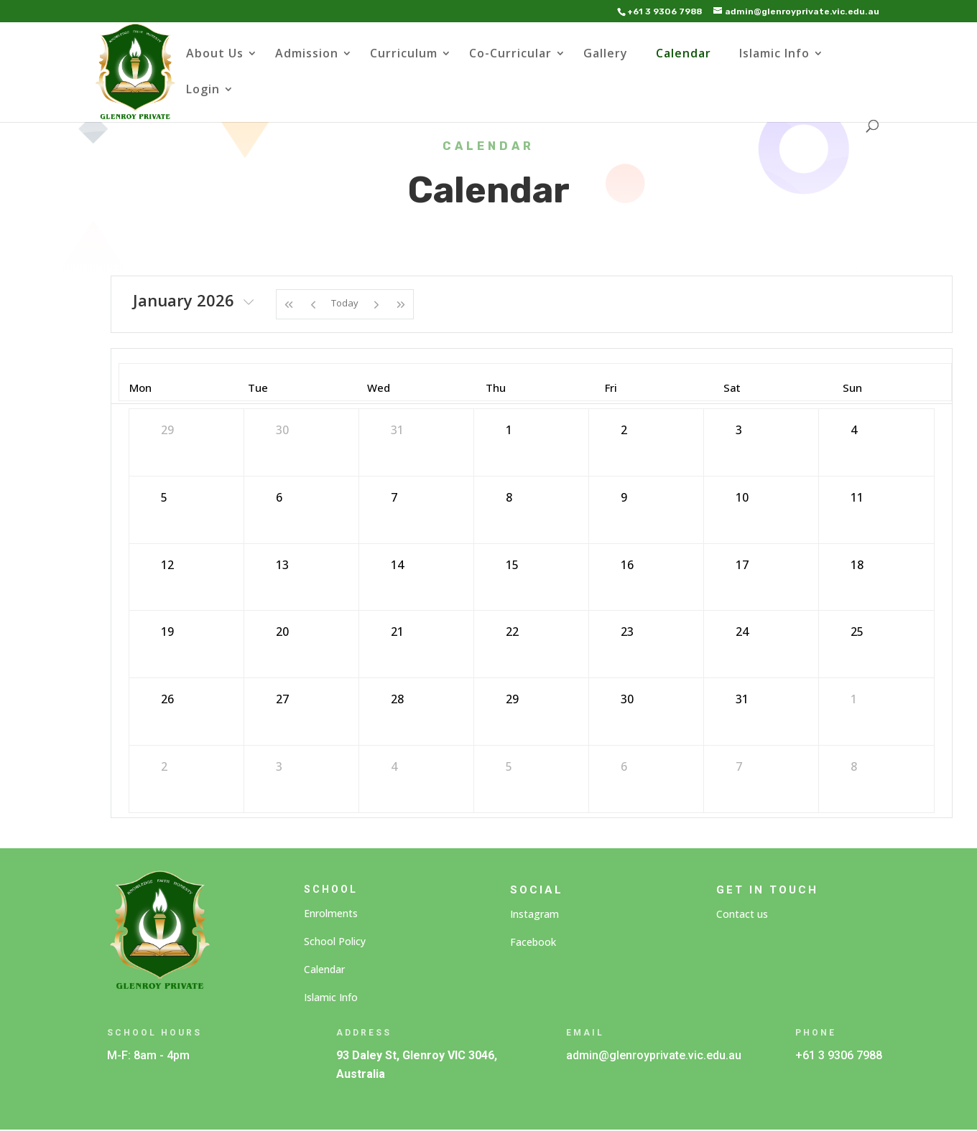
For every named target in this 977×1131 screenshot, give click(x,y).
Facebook (533, 942)
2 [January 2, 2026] (624, 430)
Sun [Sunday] (852, 387)
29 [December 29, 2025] (167, 430)
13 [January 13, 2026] (282, 565)
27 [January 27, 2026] (282, 699)
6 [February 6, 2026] (624, 766)
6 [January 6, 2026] (279, 497)
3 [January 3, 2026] (739, 430)
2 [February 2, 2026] (164, 766)
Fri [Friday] (611, 387)
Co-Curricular (510, 54)
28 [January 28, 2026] (397, 699)
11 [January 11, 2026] (857, 497)
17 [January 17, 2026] (742, 565)
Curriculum (403, 54)
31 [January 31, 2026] (742, 699)
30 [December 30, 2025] (282, 430)
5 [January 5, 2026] (164, 497)
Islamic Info (774, 54)
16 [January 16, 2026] (627, 565)
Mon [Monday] (140, 387)
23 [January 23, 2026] (627, 631)
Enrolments (331, 913)
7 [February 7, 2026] (739, 766)
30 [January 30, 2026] (627, 699)
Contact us (742, 914)
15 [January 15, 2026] (512, 565)
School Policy (335, 941)
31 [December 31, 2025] (397, 430)
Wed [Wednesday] (378, 387)
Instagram (534, 914)
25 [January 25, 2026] (857, 631)
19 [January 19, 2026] (167, 631)
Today (344, 302)
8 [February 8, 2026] (854, 766)
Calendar (683, 54)
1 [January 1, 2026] (509, 430)
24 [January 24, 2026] (742, 631)
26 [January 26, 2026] (167, 699)
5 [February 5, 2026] (509, 766)
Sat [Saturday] (732, 387)
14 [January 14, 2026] (397, 565)
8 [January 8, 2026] (509, 497)
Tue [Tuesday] (258, 387)
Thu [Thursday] (496, 387)
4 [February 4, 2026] (394, 766)
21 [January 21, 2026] (397, 631)
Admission (306, 54)
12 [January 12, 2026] (167, 565)
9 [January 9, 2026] (624, 497)
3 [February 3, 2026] (279, 766)
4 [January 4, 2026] (854, 430)
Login (203, 90)
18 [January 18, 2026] (857, 565)
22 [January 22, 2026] (512, 631)
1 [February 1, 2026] (854, 699)
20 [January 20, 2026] (282, 631)
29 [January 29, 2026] (512, 699)
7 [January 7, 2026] (394, 497)
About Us (215, 54)
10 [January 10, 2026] (742, 497)
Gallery (605, 54)
